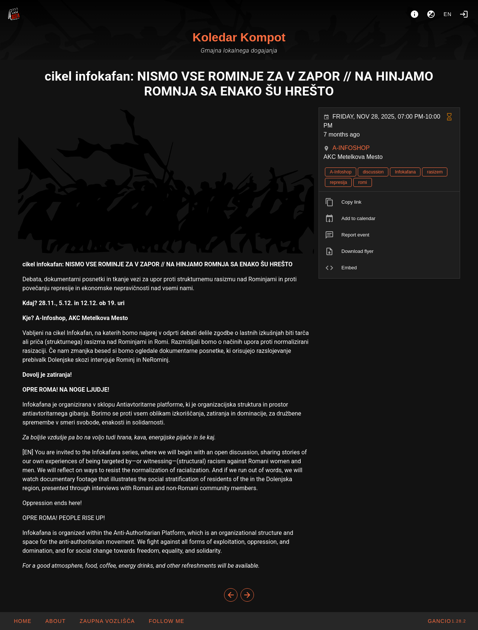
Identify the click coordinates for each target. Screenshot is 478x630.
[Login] (464, 14)
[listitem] (389, 202)
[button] (107, 621)
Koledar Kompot (239, 37)
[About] (414, 14)
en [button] (448, 14)
